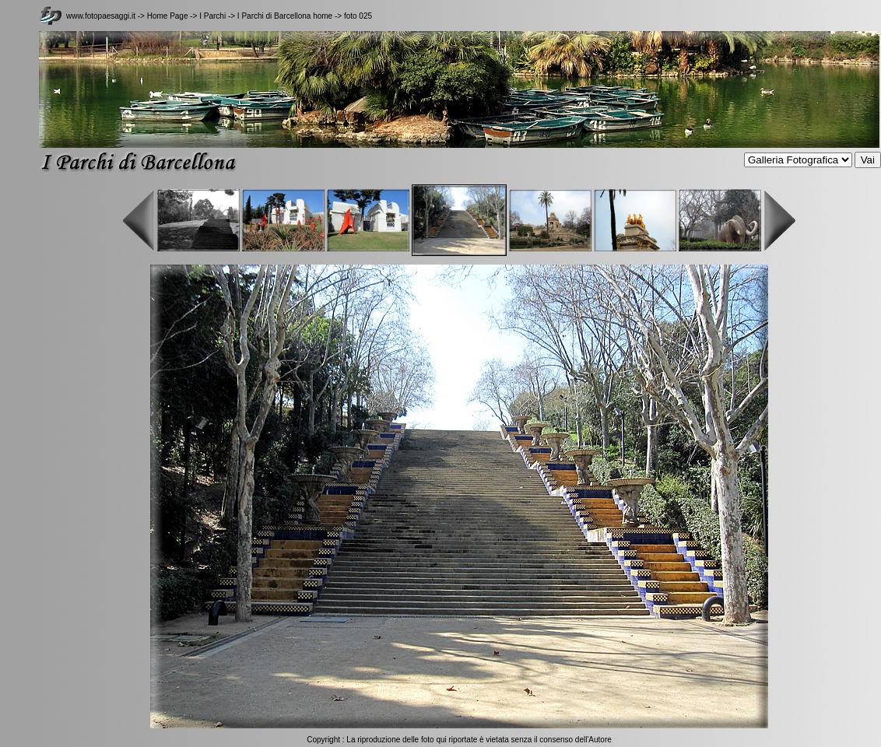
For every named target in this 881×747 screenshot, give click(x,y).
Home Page (167, 16)
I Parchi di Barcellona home (284, 16)
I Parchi (212, 16)
